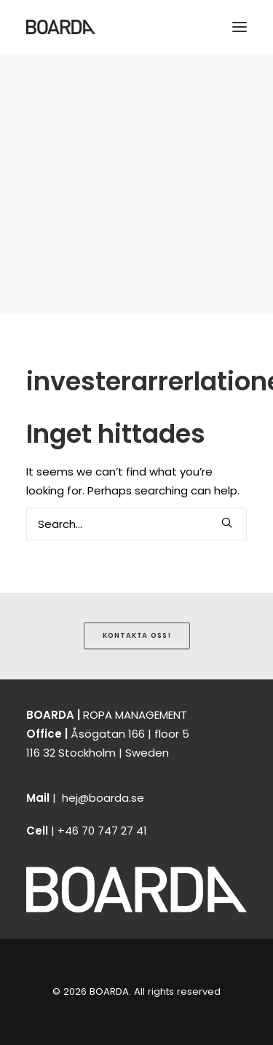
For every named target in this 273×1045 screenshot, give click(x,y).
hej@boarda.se (103, 797)
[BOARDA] (60, 27)
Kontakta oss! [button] (136, 635)
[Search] (136, 524)
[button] (239, 27)
